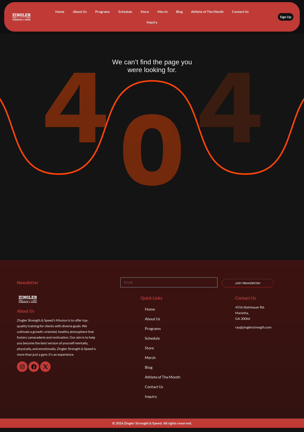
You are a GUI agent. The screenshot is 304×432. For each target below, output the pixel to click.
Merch (162, 11)
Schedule (125, 11)
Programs (102, 11)
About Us (80, 11)
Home (59, 11)
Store (145, 11)
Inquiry (152, 22)
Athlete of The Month (207, 11)
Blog (179, 11)
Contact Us (240, 11)
